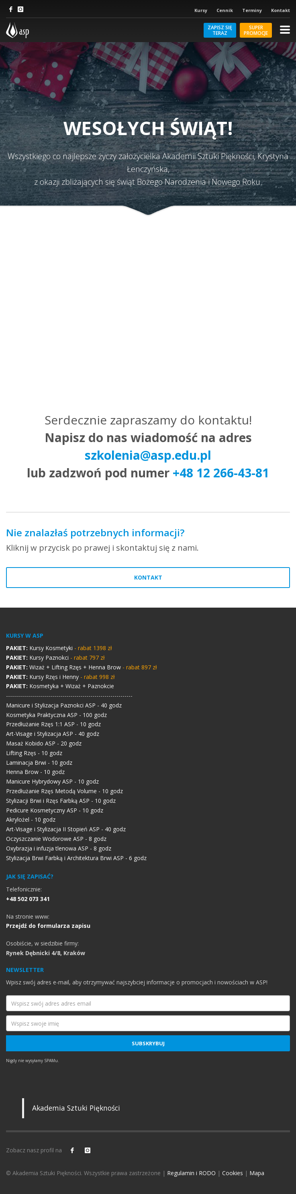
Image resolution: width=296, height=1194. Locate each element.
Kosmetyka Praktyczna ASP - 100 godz (56, 715)
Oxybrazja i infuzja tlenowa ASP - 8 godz (58, 848)
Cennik (224, 10)
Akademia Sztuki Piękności (76, 1108)
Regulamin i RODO (191, 1173)
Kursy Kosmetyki (59, 648)
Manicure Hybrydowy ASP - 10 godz (52, 781)
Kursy (200, 10)
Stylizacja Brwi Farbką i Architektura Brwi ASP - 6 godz (76, 858)
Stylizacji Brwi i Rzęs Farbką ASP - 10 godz (61, 800)
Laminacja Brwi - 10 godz (39, 762)
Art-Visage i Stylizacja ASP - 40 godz (52, 733)
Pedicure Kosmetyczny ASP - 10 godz (54, 810)
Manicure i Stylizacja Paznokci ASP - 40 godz (64, 705)
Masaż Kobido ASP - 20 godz (44, 743)
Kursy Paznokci (55, 657)
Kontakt (280, 10)
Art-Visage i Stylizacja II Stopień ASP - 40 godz (66, 829)
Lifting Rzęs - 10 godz (34, 753)
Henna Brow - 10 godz (35, 772)
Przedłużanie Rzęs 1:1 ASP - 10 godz (53, 724)
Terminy (252, 10)
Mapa (256, 1173)
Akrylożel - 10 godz (30, 819)
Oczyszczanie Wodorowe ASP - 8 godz (56, 838)
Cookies (232, 1173)
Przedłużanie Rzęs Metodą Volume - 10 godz (64, 791)
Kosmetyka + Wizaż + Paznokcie (60, 686)
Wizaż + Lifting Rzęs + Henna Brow (81, 667)
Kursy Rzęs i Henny (60, 677)
